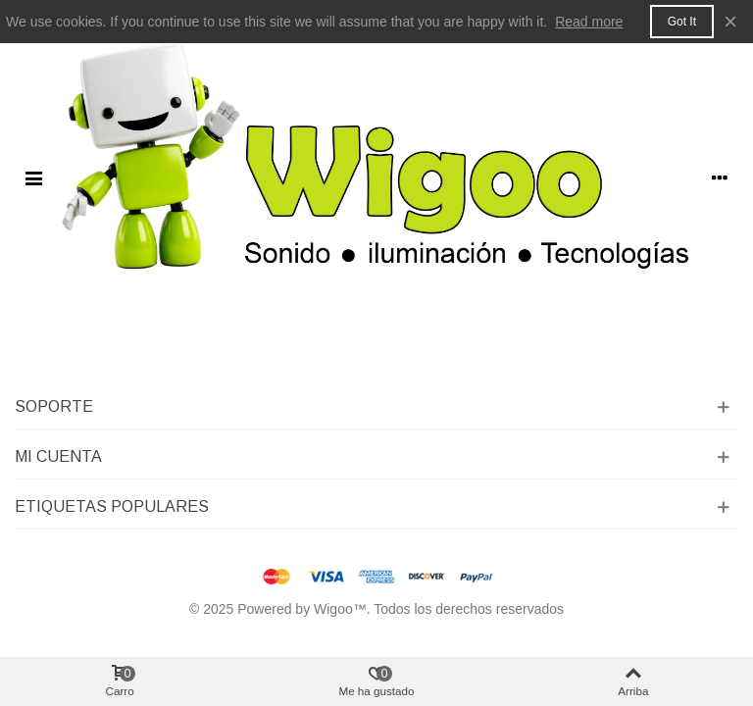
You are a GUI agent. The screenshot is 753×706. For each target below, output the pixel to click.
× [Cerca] (730, 21)
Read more (589, 21)
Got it (682, 21)
